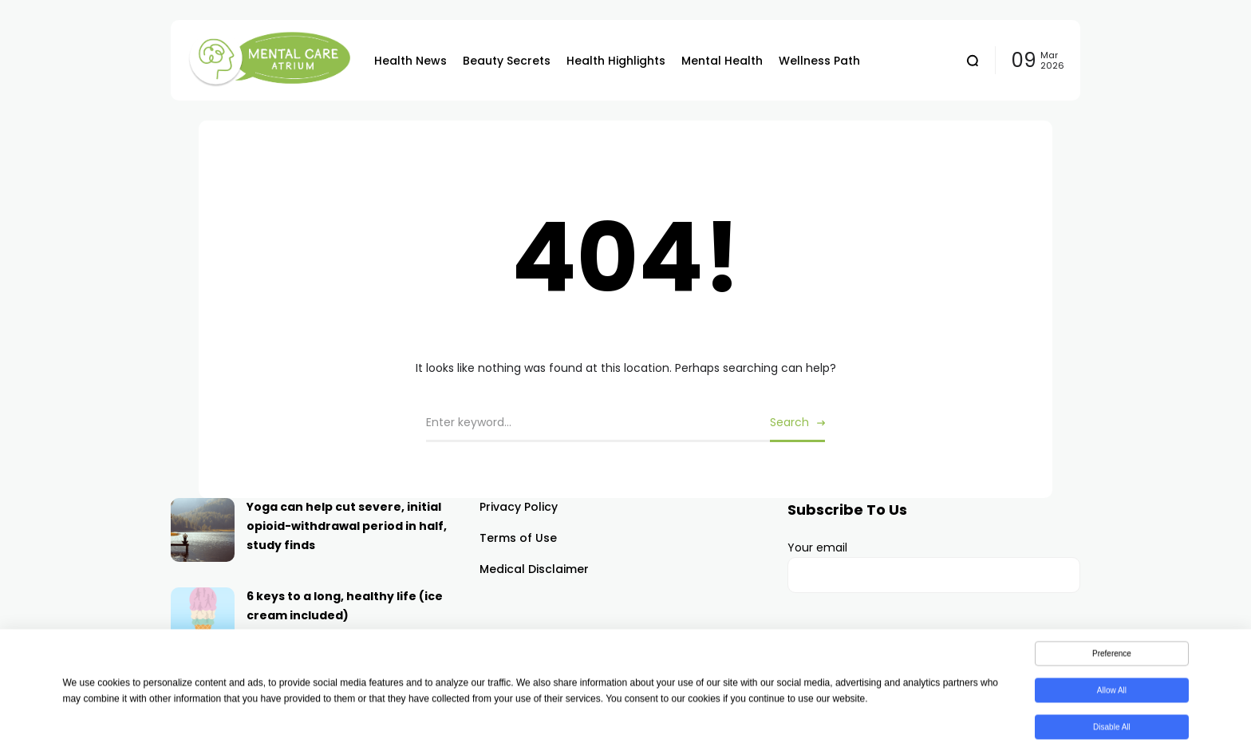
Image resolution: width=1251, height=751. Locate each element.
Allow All (1112, 693)
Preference (1111, 656)
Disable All (1112, 729)
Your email (933, 567)
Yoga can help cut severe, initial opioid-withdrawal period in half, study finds (347, 526)
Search (789, 422)
